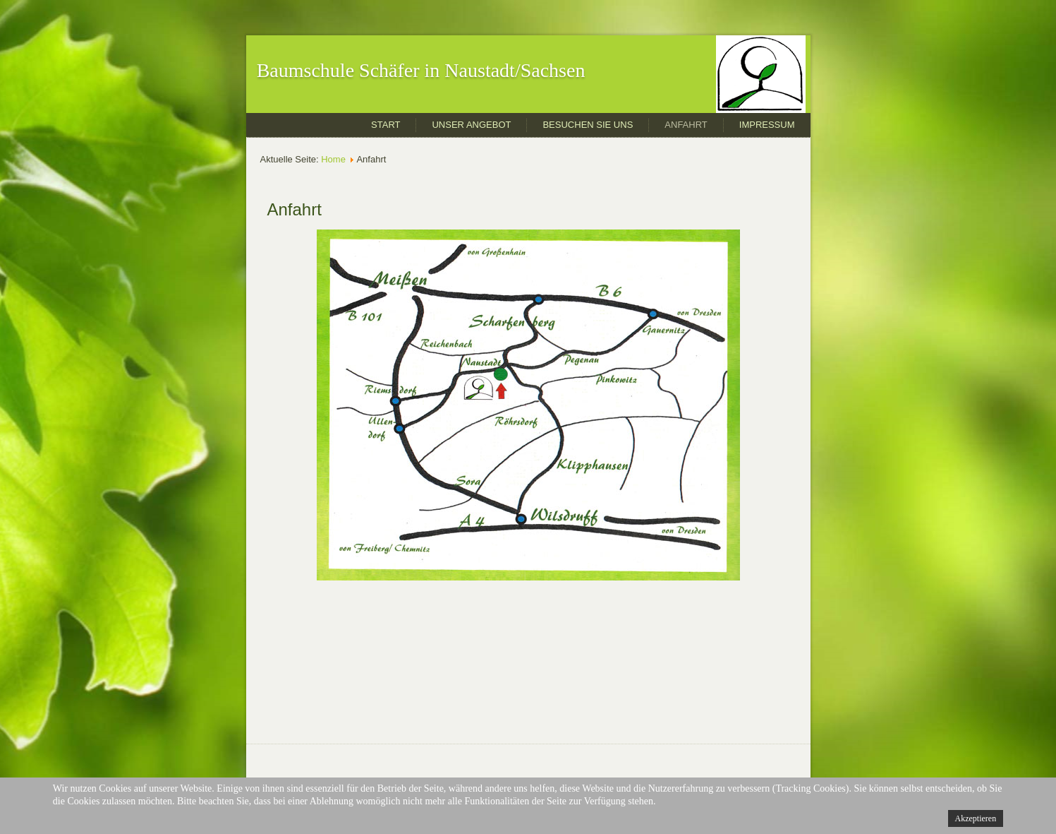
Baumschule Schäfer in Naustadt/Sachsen (421, 70)
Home (333, 159)
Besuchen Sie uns (587, 124)
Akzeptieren (976, 818)
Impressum (767, 124)
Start (385, 124)
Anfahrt (685, 124)
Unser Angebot (471, 124)
